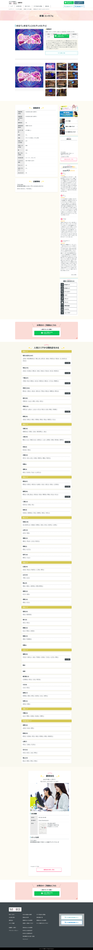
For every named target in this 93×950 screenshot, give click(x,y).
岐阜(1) (43, 512)
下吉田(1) (28, 744)
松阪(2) (29, 504)
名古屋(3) (39, 484)
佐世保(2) (37, 695)
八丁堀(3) (38, 569)
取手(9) (43, 409)
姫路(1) (44, 458)
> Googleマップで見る (65, 156)
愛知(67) (25, 481)
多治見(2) (25, 512)
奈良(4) (25, 446)
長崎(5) (29, 695)
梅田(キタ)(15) (33, 439)
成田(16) (46, 381)
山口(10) (25, 574)
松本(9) (28, 728)
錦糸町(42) (52, 358)
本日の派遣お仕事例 (27, 914)
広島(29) (24, 569)
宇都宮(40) (25, 401)
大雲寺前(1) (32, 586)
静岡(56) (25, 491)
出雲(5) (28, 594)
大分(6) (25, 684)
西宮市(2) (40, 458)
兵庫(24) (25, 455)
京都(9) (30, 431)
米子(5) (28, 602)
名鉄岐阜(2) (30, 512)
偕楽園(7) (55, 409)
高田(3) (37, 736)
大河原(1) (55, 524)
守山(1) (32, 472)
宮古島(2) (37, 716)
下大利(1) (48, 657)
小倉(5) (34, 657)
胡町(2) (42, 569)
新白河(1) (37, 541)
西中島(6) (57, 439)
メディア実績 (11, 923)
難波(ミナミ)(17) (26, 439)
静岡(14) (24, 494)
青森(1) (24, 549)
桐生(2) (45, 419)
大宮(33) (24, 370)
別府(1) (28, 687)
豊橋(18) (24, 484)
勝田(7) (50, 409)
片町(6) (24, 752)
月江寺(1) (33, 744)
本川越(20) (29, 370)
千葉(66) (24, 381)
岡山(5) (25, 583)
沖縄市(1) (42, 716)
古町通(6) (29, 736)
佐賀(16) (24, 704)
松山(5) (24, 716)
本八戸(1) (28, 549)
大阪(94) (25, 436)
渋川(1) (54, 419)
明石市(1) (48, 458)
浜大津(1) (28, 472)
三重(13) (25, 501)
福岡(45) (25, 654)
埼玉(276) (25, 367)
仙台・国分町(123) (26, 524)
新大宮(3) (25, 449)
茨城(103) (25, 406)
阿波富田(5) (29, 639)
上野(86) (24, 358)
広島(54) (25, 566)
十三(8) (44, 439)
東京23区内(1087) (28, 355)
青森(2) (25, 546)
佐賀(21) (25, 701)
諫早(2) (32, 695)
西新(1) (56, 657)
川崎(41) (29, 391)
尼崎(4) (35, 458)
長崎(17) (25, 692)
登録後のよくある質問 (41, 920)
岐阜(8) (25, 509)
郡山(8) (28, 541)
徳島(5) (24, 639)
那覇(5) (28, 716)
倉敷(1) (28, 586)
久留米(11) (29, 657)
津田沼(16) (41, 381)
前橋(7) (33, 419)
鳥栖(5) (28, 704)
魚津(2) (35, 760)
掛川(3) (56, 494)
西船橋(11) (56, 381)
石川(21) (25, 749)
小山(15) (30, 401)
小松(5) (32, 752)
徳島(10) (25, 636)
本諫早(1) (46, 695)
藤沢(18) (57, 391)
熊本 (24, 665)
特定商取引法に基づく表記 (29, 936)
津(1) (33, 504)
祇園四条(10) (25, 431)
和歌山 (25, 464)
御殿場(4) (45, 494)
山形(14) (25, 530)
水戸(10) (39, 409)
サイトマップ (25, 939)
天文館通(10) (25, 679)
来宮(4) (40, 494)
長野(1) (32, 728)
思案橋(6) (25, 695)
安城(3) (51, 484)
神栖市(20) (25, 409)
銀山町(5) (33, 569)
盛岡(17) (24, 557)
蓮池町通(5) (29, 614)
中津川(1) (48, 512)
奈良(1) (29, 449)
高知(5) (24, 614)
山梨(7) (25, 741)
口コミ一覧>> (74, 274)
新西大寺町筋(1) (39, 586)
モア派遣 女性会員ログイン (72, 917)
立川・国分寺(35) (63, 358)
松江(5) (24, 594)
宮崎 (24, 671)
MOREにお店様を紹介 (28, 933)
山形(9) (24, 533)
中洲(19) (24, 657)
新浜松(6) (36, 494)
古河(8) (47, 409)
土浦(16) (30, 409)
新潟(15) (24, 736)
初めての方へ (28, 6)
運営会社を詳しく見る (68, 159)
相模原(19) (52, 391)
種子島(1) (39, 679)
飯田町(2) (50, 419)
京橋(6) (52, 439)
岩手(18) (25, 554)
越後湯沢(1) (50, 736)
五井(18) (36, 381)
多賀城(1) (38, 524)
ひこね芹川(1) (38, 472)
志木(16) (51, 370)
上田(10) (24, 728)
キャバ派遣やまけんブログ (42, 923)
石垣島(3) (32, 716)
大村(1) (41, 695)
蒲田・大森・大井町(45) (40, 358)
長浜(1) (24, 472)
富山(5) (24, 760)
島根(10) (25, 591)
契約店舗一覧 (39, 917)
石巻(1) (42, 524)
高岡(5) (28, 760)
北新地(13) (39, 439)
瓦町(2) (24, 622)
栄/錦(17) (29, 484)
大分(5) (24, 687)
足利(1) (37, 401)
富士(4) (52, 494)
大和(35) (33, 391)
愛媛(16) (25, 627)
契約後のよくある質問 (27, 927)
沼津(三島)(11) (30, 494)
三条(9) (34, 431)
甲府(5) (24, 744)
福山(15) (29, 569)
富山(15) (25, 757)
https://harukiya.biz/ (44, 820)
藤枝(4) (49, 494)
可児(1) (34, 512)
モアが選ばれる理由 (38, 6)
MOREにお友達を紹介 (28, 930)
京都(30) (25, 428)
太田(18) (24, 419)
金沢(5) (28, 752)
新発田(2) (41, 736)
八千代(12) (51, 381)
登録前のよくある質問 (27, 920)
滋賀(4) (25, 469)
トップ (11, 6)
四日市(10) (25, 504)
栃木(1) (41, 401)
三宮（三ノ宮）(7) (29, 458)
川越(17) (38, 370)
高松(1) (28, 622)
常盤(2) (24, 586)
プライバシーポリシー (13, 930)
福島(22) (25, 538)
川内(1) (34, 679)
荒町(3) (32, 760)
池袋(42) (48, 358)
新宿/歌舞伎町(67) (31, 358)
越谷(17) (43, 370)
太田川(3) (47, 484)
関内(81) (24, 391)
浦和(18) (34, 370)
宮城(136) (25, 521)
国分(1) (30, 679)
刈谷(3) (43, 484)
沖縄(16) (25, 713)
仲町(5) (33, 736)
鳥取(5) (24, 602)
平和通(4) (38, 657)
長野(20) (25, 725)
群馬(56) (25, 416)
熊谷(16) (47, 370)
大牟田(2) (43, 657)
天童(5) (28, 533)
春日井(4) (34, 484)
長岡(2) (45, 736)
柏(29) (28, 381)
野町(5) (35, 752)
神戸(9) (24, 458)
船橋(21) (32, 381)
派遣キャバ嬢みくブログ (28, 923)
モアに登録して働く (61, 53)
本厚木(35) (38, 391)
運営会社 (47, 6)
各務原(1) (39, 512)
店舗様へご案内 (12, 927)
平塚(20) (43, 391)
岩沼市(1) (50, 524)
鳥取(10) (25, 599)
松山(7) (24, 630)
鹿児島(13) (26, 676)
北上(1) (28, 557)
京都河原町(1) (40, 431)
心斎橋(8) (48, 439)
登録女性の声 (26, 917)
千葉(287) (25, 378)
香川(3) (25, 619)
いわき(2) (33, 541)
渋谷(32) (24, 360)
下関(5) (24, 577)
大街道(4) (32, 630)
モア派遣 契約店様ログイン (72, 922)
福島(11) (24, 541)
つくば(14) (34, 409)
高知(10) (25, 611)
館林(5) (41, 419)
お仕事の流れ (19, 6)
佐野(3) (34, 401)
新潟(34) (25, 733)
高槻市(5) (62, 439)
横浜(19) (47, 391)
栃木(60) (25, 398)
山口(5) (28, 577)
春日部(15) (56, 370)
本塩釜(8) (33, 524)
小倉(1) (45, 431)
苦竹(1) (46, 524)
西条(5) (28, 630)
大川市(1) (52, 657)
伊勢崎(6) (37, 419)
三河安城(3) (56, 484)
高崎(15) (29, 419)
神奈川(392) (26, 388)
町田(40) (57, 358)
